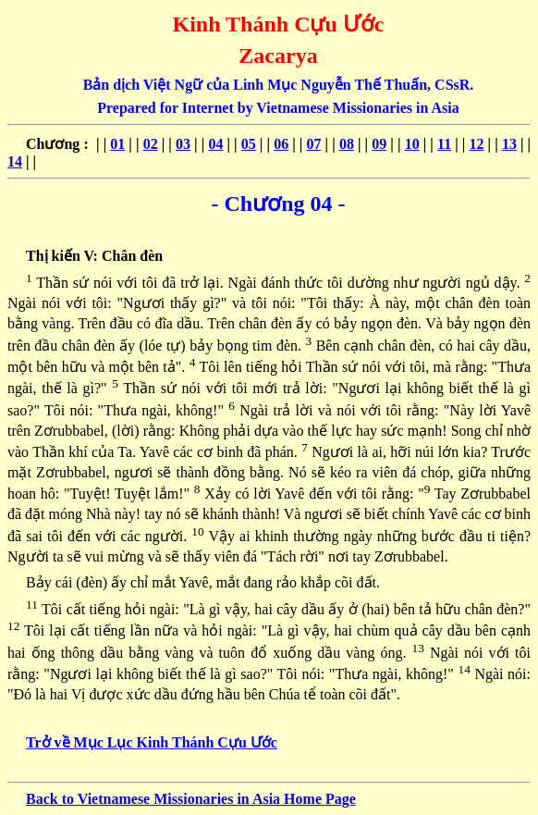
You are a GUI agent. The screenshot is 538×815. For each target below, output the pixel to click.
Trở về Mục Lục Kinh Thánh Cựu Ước (151, 742)
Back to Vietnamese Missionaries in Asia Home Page (191, 799)
